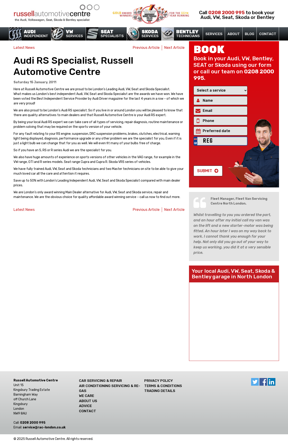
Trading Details (159, 391)
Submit (204, 170)
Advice (85, 406)
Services (73, 34)
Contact (267, 34)
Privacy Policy (158, 380)
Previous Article (146, 47)
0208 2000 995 (226, 12)
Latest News (24, 47)
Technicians (186, 34)
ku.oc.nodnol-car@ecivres (44, 427)
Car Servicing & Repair (100, 380)
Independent (34, 34)
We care (86, 396)
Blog (249, 34)
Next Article (174, 47)
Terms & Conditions (163, 386)
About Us (88, 401)
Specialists (111, 34)
